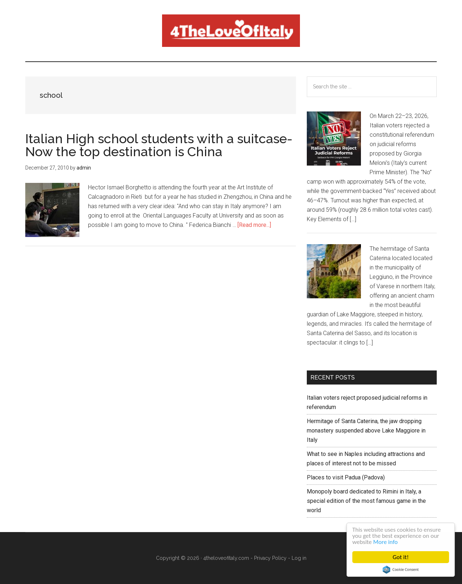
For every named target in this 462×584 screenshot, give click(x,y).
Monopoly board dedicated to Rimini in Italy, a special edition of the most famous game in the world (366, 501)
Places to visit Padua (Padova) (346, 477)
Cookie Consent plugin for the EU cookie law (401, 570)
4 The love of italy (231, 30)
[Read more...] (254, 224)
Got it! (401, 557)
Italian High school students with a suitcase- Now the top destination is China (158, 145)
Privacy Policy (270, 558)
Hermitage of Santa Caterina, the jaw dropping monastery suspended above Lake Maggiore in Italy (366, 430)
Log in (299, 558)
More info (385, 542)
